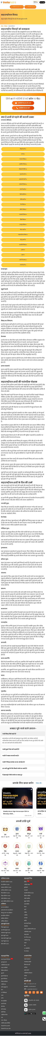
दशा (2, 1020)
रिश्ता (25, 910)
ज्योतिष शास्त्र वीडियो (5, 1026)
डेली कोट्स (3, 1012)
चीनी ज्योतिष (27, 901)
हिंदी (35, 2)
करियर (25, 970)
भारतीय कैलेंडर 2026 (29, 896)
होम (2, 26)
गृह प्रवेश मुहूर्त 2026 (5, 933)
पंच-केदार (26, 954)
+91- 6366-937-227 (31, 987)
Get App (42, 2)
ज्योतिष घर (3, 987)
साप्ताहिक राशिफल (5, 918)
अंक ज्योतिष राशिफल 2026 (7, 904)
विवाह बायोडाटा (4, 984)
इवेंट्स (25, 979)
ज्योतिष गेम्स (27, 887)
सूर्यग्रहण (26, 890)
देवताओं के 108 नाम (5, 1029)
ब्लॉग (2, 1001)
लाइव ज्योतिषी (4, 970)
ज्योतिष (25, 918)
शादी (25, 912)
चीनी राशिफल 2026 (5, 901)
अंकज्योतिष (26, 907)
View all (39, 783)
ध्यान (2, 998)
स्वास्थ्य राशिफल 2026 (6, 890)
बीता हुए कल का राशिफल (6, 916)
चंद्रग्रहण (26, 893)
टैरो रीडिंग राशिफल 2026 (6, 885)
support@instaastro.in (32, 992)
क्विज (25, 885)
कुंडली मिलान (4, 982)
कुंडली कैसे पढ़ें (4, 979)
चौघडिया (26, 929)
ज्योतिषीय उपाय (27, 935)
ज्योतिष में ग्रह (27, 943)
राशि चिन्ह (3, 1015)
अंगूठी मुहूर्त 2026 (5, 944)
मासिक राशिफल (4, 921)
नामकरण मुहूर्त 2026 (5, 936)
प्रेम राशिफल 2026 (5, 887)
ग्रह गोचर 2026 (27, 940)
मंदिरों (25, 923)
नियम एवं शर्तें (27, 967)
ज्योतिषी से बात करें (30, 7)
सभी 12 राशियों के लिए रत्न (30, 932)
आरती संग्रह (3, 1007)
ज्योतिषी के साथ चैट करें (17, 7)
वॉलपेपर (3, 1009)
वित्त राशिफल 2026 (5, 896)
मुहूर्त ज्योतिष (27, 904)
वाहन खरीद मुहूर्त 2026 (6, 941)
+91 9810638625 (30, 989)
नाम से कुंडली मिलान (5, 962)
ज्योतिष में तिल (4, 1018)
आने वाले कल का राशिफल (7, 913)
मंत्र (25, 948)
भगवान (25, 921)
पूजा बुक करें (4, 965)
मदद (25, 981)
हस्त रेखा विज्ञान (27, 926)
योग (2, 993)
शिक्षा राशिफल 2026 (5, 899)
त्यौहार (25, 915)
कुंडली (2, 976)
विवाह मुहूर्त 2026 (5, 930)
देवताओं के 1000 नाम (5, 1031)
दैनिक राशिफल (4, 973)
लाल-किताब (4, 1023)
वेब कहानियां (4, 1004)
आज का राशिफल (5, 910)
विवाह (5, 26)
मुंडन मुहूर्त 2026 (4, 938)
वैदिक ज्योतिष (27, 899)
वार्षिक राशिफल (4, 924)
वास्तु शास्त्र (26, 937)
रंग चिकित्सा (4, 995)
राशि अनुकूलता (4, 990)
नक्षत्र (25, 946)
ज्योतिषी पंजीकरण (28, 976)
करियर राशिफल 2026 (6, 893)
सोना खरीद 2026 (5, 947)
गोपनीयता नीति (27, 965)
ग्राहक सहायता (27, 962)
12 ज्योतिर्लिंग (27, 951)
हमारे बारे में (26, 973)
